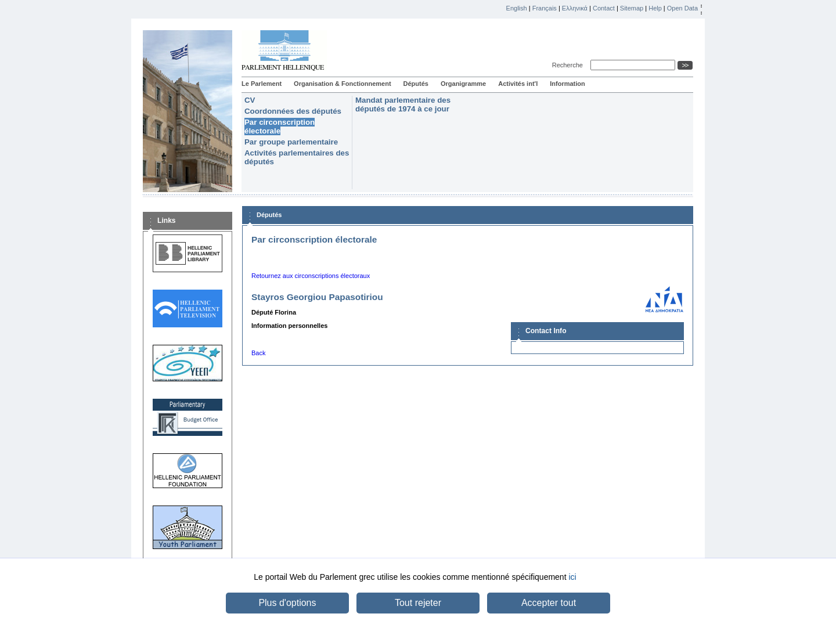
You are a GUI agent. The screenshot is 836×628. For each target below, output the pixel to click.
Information (567, 83)
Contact (604, 8)
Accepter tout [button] (548, 603)
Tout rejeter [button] (418, 603)
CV (249, 100)
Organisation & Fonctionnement (342, 83)
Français (544, 8)
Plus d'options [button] (287, 603)
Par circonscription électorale (279, 126)
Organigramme (463, 83)
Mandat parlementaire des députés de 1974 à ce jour (403, 104)
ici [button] (572, 577)
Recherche (569, 65)
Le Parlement (262, 83)
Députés (415, 83)
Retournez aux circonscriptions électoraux (310, 275)
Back (258, 352)
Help (655, 8)
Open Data (682, 8)
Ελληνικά (575, 8)
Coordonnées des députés (292, 111)
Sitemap (631, 8)
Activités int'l (518, 83)
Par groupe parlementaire (291, 142)
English (516, 8)
